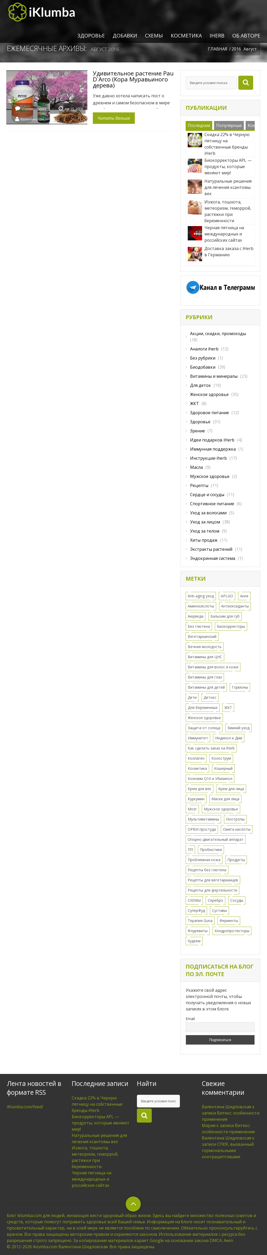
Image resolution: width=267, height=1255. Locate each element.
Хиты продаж (203, 540)
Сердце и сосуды (207, 494)
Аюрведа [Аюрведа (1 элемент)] (195, 616)
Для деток (200, 385)
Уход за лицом (205, 522)
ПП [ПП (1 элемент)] (190, 849)
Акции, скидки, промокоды (218, 333)
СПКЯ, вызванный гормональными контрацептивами (228, 1150)
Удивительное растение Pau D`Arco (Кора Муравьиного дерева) (133, 79)
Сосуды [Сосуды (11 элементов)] (236, 900)
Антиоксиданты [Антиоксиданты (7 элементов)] (235, 606)
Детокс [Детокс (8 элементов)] (210, 697)
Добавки (125, 35)
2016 (236, 49)
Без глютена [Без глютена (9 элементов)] (199, 626)
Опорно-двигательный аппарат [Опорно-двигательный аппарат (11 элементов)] (216, 839)
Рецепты (199, 485)
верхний (133, 1204)
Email (190, 1018)
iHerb (217, 35)
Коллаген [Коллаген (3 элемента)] (196, 758)
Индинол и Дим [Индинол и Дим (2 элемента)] (228, 737)
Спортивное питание (212, 504)
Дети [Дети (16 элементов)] (192, 697)
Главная (217, 49)
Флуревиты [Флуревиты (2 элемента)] (198, 930)
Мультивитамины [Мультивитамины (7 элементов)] (203, 819)
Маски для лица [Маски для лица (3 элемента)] (225, 798)
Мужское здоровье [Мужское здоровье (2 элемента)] (221, 808)
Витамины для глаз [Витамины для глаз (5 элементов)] (205, 677)
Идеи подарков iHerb (212, 440)
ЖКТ (194, 403)
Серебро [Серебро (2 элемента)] (215, 900)
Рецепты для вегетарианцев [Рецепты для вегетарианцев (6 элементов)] (213, 880)
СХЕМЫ (154, 35)
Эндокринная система (212, 558)
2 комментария (34, 109)
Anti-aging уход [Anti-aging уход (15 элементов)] (201, 595)
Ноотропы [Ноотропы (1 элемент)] (235, 819)
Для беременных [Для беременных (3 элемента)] (202, 707)
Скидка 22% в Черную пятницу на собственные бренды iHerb (97, 1104)
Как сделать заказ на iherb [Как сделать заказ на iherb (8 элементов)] (211, 748)
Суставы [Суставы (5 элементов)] (219, 910)
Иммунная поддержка (213, 449)
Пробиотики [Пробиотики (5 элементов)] (211, 849)
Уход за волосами (208, 513)
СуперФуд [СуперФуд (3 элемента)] (196, 910)
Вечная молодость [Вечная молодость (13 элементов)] (205, 646)
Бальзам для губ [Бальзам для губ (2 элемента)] (225, 616)
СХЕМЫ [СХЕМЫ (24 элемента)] (194, 900)
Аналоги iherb (204, 349)
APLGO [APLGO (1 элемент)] (227, 595)
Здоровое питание (209, 412)
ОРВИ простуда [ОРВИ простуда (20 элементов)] (202, 829)
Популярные (229, 125)
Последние (199, 125)
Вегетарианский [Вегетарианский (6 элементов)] (202, 636)
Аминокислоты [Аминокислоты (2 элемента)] (201, 606)
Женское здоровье (209, 394)
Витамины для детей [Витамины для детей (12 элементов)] (206, 687)
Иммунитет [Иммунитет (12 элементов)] (198, 737)
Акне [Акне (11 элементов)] (244, 595)
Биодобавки (202, 367)
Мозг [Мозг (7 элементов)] (192, 808)
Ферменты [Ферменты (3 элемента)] (229, 920)
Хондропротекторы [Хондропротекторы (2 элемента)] (232, 930)
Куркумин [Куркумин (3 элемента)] (196, 798)
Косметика (186, 35)
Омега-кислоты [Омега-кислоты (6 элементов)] (236, 829)
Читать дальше (114, 118)
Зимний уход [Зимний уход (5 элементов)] (238, 727)
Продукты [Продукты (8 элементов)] (236, 859)
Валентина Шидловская (34, 119)
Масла (196, 467)
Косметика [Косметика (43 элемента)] (197, 768)
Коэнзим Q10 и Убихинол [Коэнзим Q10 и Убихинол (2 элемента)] (210, 778)
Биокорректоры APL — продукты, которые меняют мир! (100, 1123)
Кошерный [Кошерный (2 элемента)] (223, 768)
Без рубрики (202, 358)
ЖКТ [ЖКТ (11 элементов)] (228, 707)
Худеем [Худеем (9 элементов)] (194, 940)
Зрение (197, 431)
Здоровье (91, 35)
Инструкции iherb (208, 458)
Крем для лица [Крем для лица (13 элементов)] (231, 788)
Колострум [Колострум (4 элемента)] (221, 758)
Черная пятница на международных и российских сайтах (91, 1179)
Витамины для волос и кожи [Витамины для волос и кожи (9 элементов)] (213, 666)
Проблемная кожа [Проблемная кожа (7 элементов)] (204, 859)
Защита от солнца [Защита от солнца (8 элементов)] (204, 727)
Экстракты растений (211, 549)
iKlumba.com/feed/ (25, 1107)
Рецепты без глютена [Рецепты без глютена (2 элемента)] (207, 869)
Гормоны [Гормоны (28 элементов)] (240, 687)
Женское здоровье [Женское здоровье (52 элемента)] (204, 717)
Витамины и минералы (214, 376)
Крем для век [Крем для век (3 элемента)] (199, 788)
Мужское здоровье (209, 476)
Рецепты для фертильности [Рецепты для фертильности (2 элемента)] (212, 890)
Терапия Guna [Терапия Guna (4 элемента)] (200, 920)
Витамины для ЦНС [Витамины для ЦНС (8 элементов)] (205, 656)
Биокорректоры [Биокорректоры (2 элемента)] (231, 626)
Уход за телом (204, 531)
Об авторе (246, 35)
